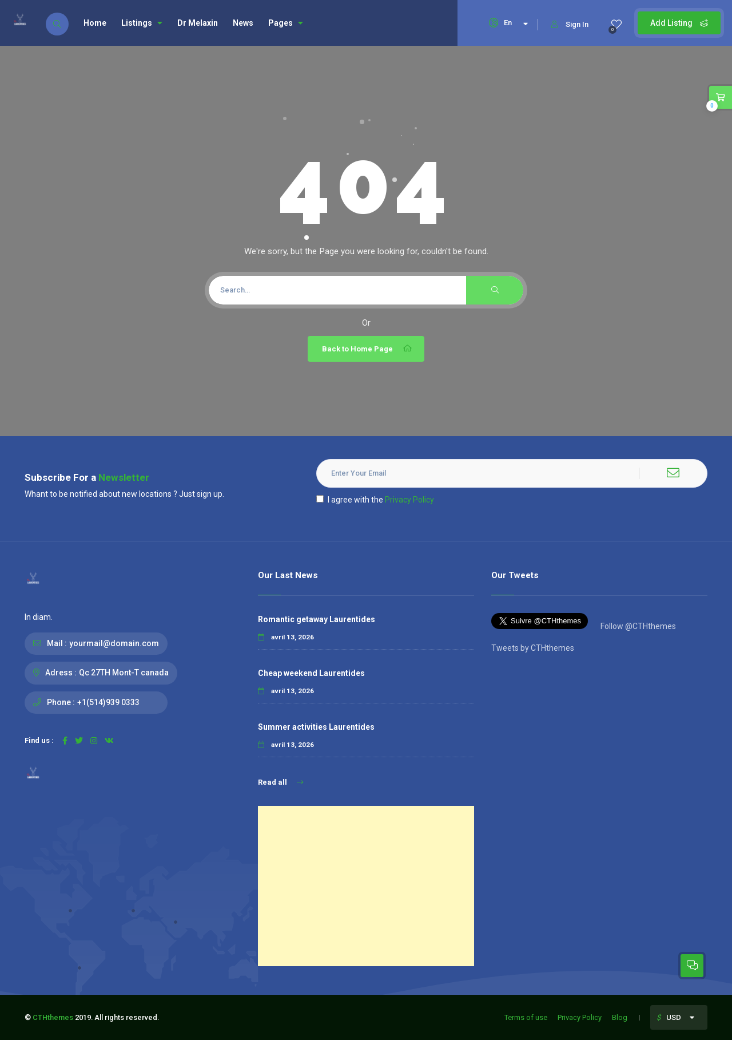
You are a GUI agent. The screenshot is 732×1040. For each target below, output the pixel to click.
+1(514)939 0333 (108, 702)
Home (94, 22)
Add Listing (679, 22)
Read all (280, 782)
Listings (141, 22)
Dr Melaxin (197, 22)
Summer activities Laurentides (316, 726)
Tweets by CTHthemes (532, 648)
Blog (619, 1017)
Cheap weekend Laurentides (311, 673)
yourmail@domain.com (114, 643)
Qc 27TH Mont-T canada (124, 672)
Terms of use (525, 1017)
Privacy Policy (409, 499)
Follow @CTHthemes (637, 626)
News (243, 22)
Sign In (569, 24)
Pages (285, 22)
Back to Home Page (367, 348)
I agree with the (375, 499)
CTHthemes (53, 1017)
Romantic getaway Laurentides (316, 619)
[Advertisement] (366, 886)
